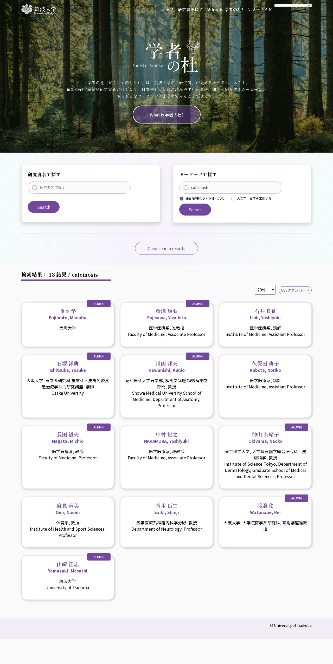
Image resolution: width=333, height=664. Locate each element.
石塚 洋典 (68, 366)
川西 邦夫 (167, 366)
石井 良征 (265, 314)
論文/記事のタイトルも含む (204, 198)
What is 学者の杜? (225, 9)
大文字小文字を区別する (254, 198)
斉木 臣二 (166, 508)
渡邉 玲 (265, 508)
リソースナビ (259, 9)
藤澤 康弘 (166, 314)
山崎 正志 (67, 567)
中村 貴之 (166, 437)
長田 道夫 (68, 437)
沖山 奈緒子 (265, 437)
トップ (167, 9)
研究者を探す (190, 9)
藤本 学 (67, 314)
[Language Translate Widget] (293, 5)
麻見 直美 (68, 508)
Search (43, 207)
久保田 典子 (265, 366)
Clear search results (166, 248)
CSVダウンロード (295, 290)
